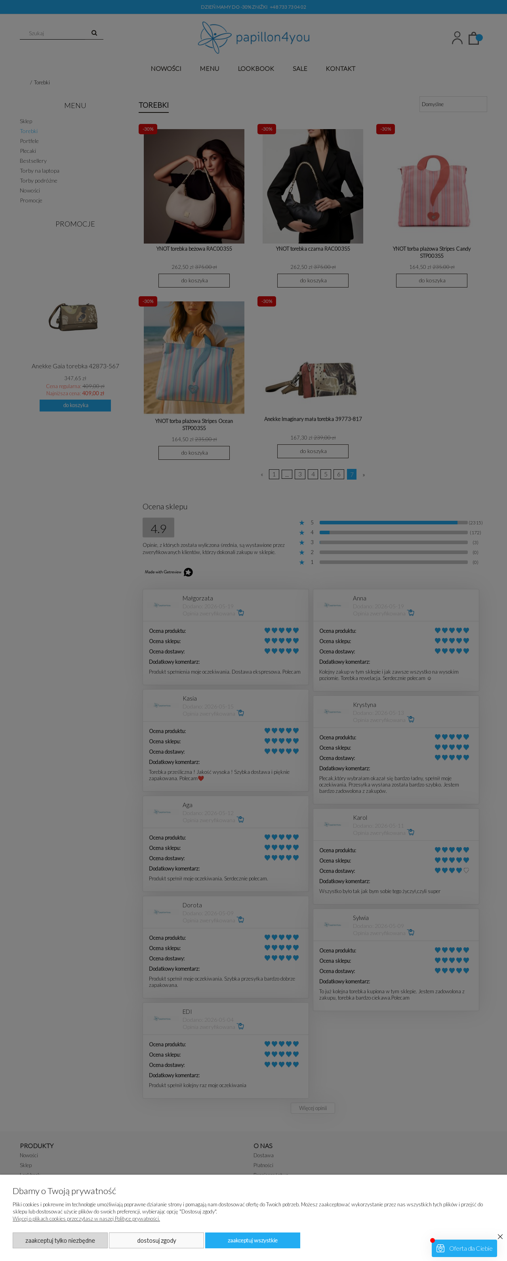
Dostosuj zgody (156, 1240)
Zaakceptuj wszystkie (253, 1240)
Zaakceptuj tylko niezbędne (60, 1240)
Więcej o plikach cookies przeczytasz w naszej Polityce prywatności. (86, 1218)
